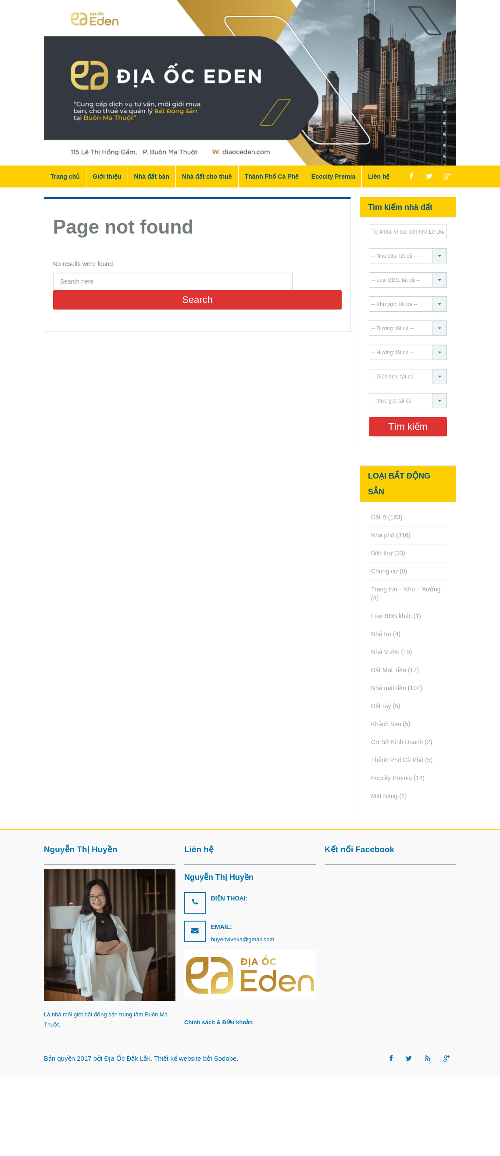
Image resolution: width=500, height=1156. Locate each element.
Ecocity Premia (333, 176)
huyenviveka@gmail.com (243, 939)
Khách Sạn (386, 723)
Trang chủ (65, 176)
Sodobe (225, 1058)
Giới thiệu (107, 176)
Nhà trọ (381, 633)
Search (197, 299)
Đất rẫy (381, 705)
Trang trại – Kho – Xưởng (406, 589)
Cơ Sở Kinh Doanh (397, 741)
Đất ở (378, 517)
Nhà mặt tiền (388, 687)
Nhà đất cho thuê (207, 176)
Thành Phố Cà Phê (272, 176)
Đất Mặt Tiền (388, 669)
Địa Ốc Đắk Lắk (127, 1058)
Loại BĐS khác (391, 615)
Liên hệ (378, 176)
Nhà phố (382, 535)
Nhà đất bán (151, 176)
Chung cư (384, 571)
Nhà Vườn (385, 651)
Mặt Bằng (384, 795)
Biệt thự (382, 553)
